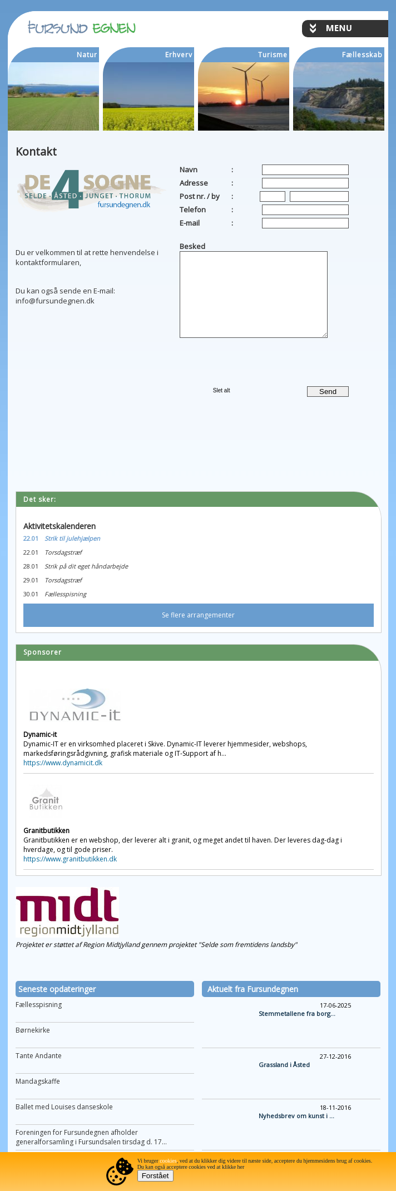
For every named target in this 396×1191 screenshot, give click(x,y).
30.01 (30, 594)
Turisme (273, 54)
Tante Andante (39, 1055)
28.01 (30, 566)
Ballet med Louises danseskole (64, 1107)
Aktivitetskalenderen (59, 526)
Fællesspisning (39, 1004)
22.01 (30, 538)
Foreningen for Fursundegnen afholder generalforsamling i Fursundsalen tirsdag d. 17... (91, 1137)
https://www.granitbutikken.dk (70, 859)
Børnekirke (33, 1030)
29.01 (30, 580)
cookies (168, 1161)
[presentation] (245, 359)
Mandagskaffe (38, 1081)
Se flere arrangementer (198, 615)
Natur (87, 54)
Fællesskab (362, 54)
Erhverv (178, 54)
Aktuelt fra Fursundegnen (252, 989)
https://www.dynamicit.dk (62, 763)
